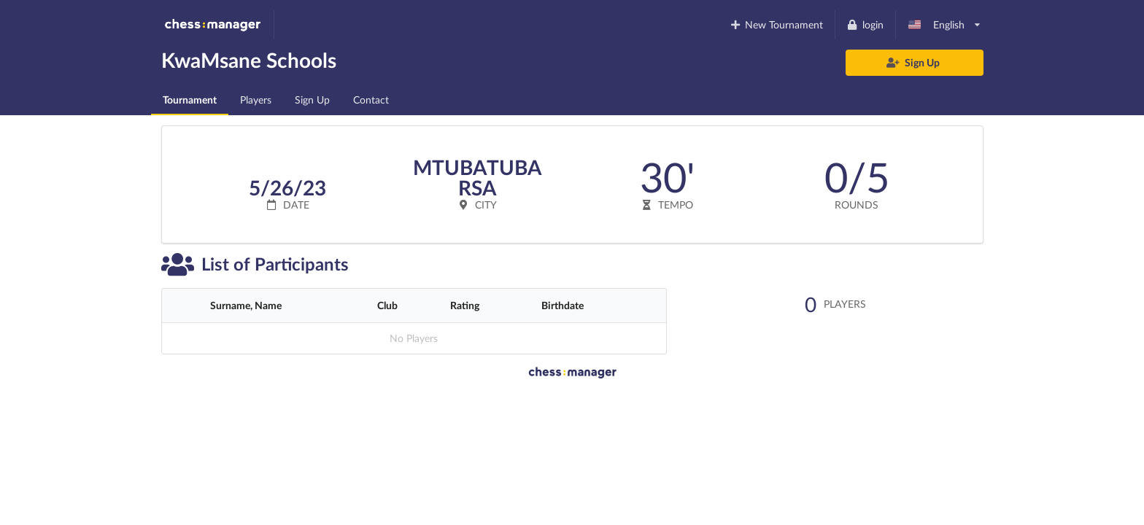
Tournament (190, 99)
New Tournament (776, 24)
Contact (371, 99)
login (865, 24)
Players (255, 99)
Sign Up (913, 62)
